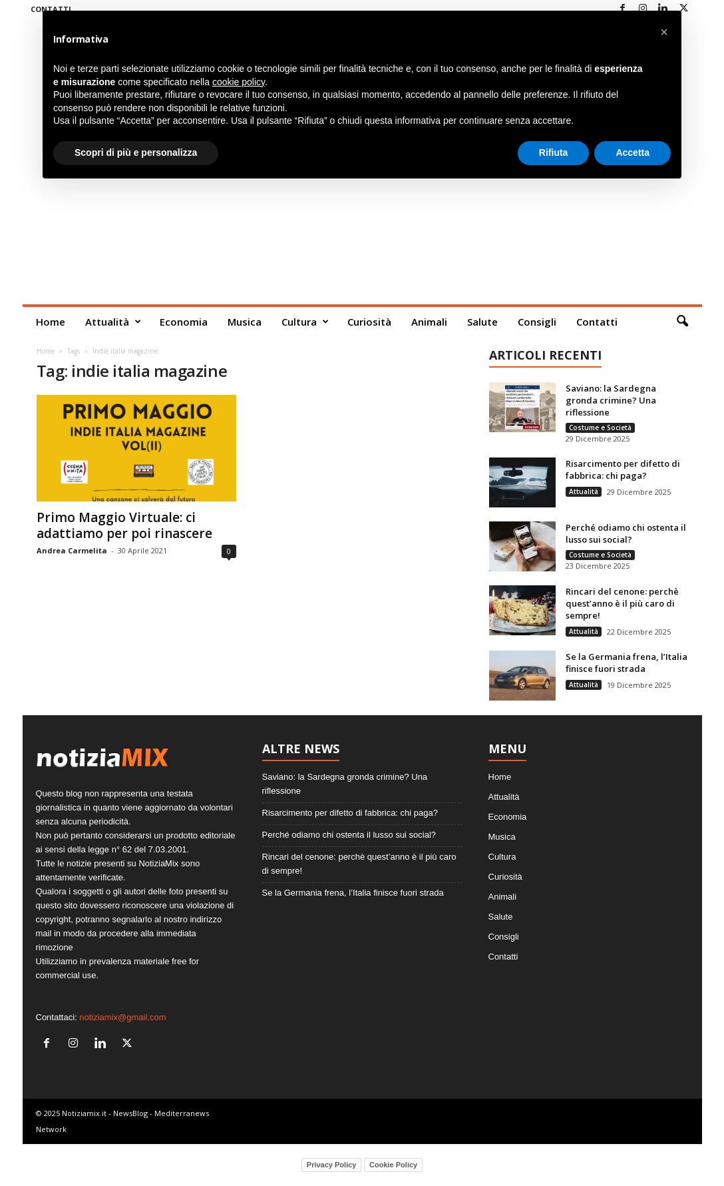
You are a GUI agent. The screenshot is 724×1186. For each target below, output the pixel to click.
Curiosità (369, 321)
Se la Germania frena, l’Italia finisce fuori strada (626, 663)
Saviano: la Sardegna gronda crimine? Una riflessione (611, 400)
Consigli (537, 321)
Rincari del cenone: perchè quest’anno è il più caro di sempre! (622, 603)
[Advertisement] (362, 204)
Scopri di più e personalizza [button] (136, 152)
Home (50, 321)
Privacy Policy (332, 1165)
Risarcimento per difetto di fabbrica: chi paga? (623, 469)
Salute (482, 321)
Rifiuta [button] (553, 152)
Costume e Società (600, 427)
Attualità (113, 321)
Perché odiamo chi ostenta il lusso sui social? (626, 533)
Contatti (597, 321)
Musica (245, 321)
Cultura (305, 321)
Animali (429, 321)
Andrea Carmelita (72, 550)
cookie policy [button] (238, 82)
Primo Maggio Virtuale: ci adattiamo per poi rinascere (124, 525)
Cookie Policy (393, 1165)
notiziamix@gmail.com (122, 1017)
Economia (184, 321)
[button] (682, 321)
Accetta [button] (632, 152)
